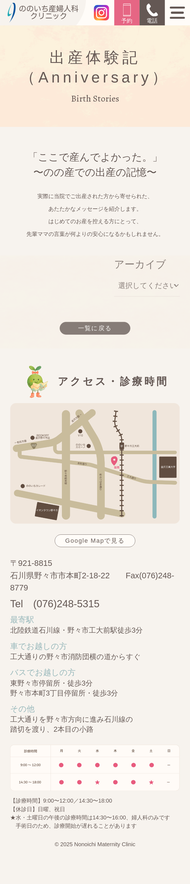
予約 (126, 21)
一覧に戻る (95, 329)
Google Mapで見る (95, 540)
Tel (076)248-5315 (55, 603)
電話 (152, 21)
